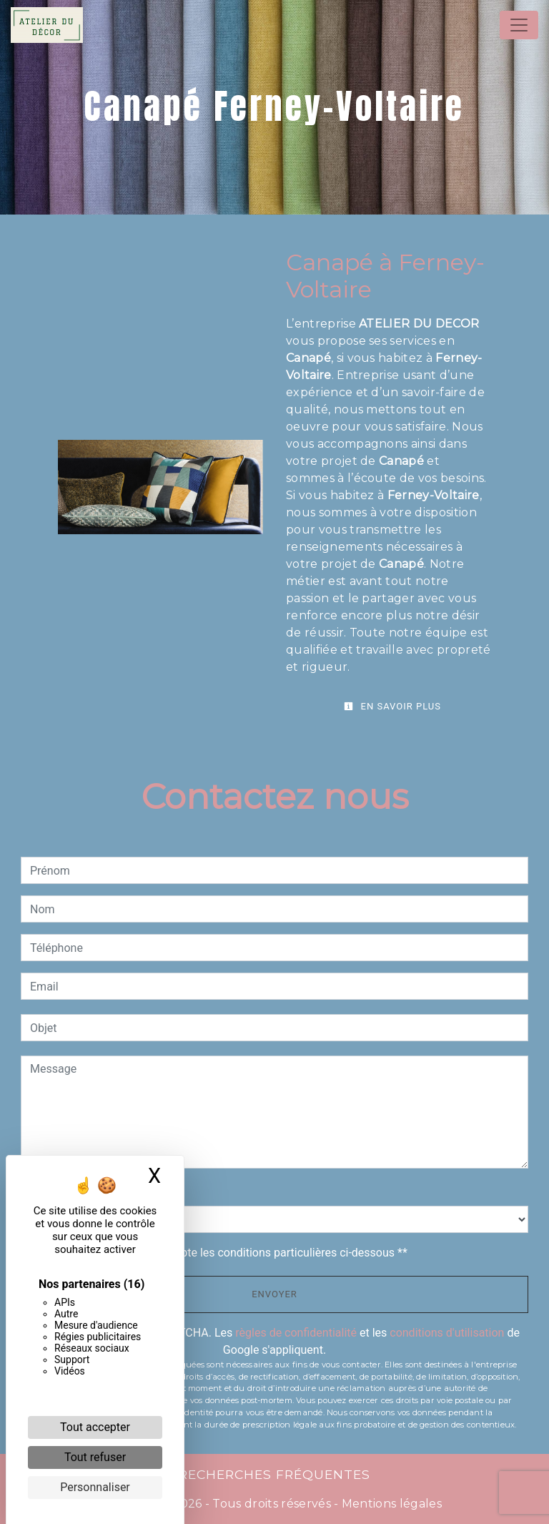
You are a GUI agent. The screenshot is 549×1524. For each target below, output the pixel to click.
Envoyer (274, 1294)
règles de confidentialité (296, 1332)
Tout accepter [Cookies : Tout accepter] (95, 1427)
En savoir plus (392, 706)
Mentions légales (390, 1503)
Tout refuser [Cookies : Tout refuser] (95, 1457)
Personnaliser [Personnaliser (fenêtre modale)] (95, 1487)
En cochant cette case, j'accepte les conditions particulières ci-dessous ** (221, 1252)
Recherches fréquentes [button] (274, 1474)
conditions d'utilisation (447, 1332)
